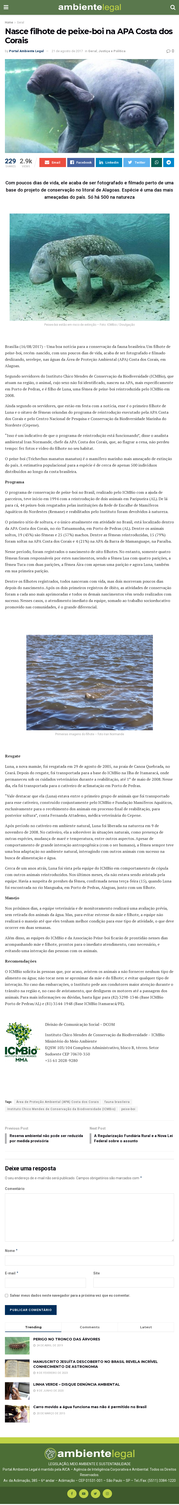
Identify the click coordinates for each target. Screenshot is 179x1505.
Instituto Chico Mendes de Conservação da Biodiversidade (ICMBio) (61, 1109)
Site (96, 1274)
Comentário (15, 1190)
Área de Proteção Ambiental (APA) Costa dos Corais (57, 1102)
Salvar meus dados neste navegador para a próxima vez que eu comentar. (70, 1296)
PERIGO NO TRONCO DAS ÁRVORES (66, 1340)
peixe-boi (128, 1109)
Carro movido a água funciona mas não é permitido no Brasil (89, 1408)
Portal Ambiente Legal (26, 51)
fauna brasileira (117, 1102)
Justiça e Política (112, 51)
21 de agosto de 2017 (67, 51)
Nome (11, 1252)
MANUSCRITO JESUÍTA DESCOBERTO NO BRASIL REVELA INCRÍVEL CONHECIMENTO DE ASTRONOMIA (95, 1365)
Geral (20, 22)
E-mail (12, 1274)
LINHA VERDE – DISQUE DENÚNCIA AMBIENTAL (76, 1385)
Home (9, 22)
